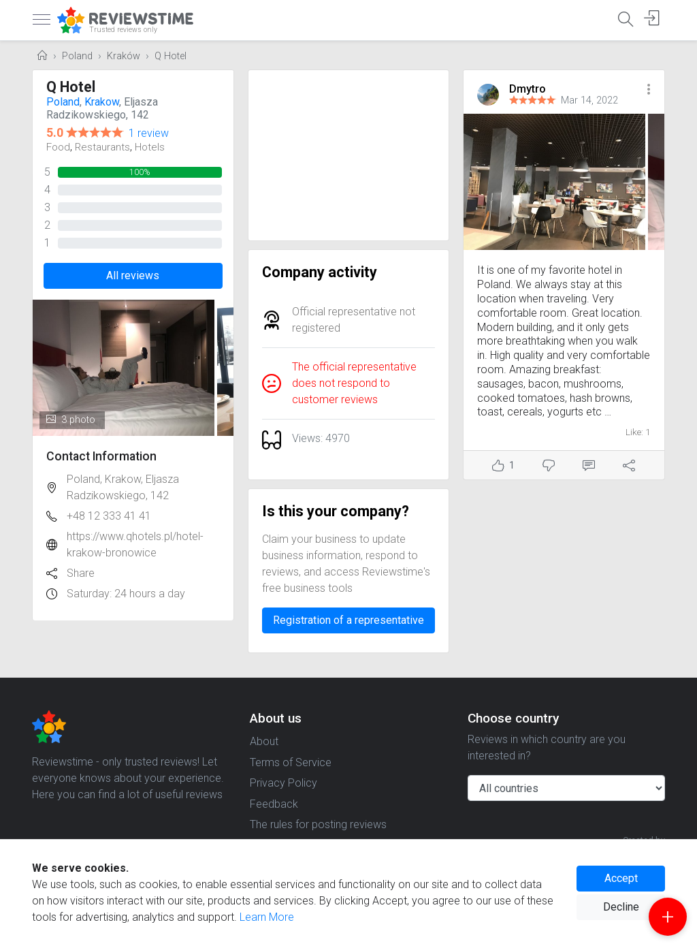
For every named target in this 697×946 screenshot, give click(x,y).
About (264, 741)
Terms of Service (290, 762)
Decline (621, 906)
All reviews (132, 275)
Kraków (123, 56)
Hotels (150, 147)
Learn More (267, 917)
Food (58, 147)
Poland (77, 56)
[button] (649, 90)
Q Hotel (171, 56)
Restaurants (102, 147)
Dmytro (527, 88)
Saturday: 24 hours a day (126, 593)
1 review (149, 133)
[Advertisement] (348, 155)
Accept (621, 878)
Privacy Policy (283, 782)
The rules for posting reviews (318, 824)
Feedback (274, 804)
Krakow (101, 101)
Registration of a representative (348, 620)
